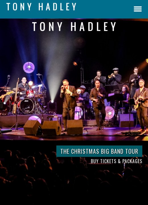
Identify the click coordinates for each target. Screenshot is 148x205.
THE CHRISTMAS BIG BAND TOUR (99, 151)
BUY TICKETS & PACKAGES (116, 161)
